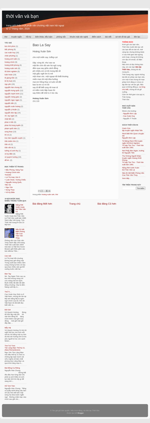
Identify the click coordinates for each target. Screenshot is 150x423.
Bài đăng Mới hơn (42, 203)
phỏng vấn (61, 37)
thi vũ (7, 135)
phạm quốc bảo (11, 128)
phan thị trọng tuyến (12, 125)
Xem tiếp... (126, 178)
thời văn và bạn (22, 16)
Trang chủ (74, 203)
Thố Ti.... (8, 292)
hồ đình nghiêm (11, 71)
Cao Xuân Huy (129, 116)
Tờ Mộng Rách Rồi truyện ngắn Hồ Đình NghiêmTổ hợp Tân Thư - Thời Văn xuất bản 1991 (133, 144)
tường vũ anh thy (11, 151)
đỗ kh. (7, 160)
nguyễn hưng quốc (12, 91)
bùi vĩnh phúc (10, 46)
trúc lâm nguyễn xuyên (14, 138)
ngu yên (8, 84)
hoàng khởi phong (12, 65)
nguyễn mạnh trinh (12, 94)
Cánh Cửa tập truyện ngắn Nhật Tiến (132, 129)
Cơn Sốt (8, 256)
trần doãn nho (10, 141)
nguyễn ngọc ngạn (12, 100)
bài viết (108, 37)
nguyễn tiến (9, 103)
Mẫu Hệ (8, 328)
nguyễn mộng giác (12, 97)
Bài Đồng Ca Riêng (12, 368)
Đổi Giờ (8, 310)
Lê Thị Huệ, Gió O (13, 177)
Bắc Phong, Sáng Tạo (14, 170)
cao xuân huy (10, 53)
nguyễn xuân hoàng (12, 106)
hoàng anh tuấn (11, 59)
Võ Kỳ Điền (10, 192)
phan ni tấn (9, 122)
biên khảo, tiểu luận (43, 37)
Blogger (81, 413)
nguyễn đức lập (11, 113)
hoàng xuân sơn (48, 194)
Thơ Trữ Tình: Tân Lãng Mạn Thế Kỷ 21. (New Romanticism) (15, 348)
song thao (8, 132)
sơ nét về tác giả (122, 37)
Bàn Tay (8, 274)
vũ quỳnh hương (11, 157)
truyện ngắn (16, 37)
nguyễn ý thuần (11, 110)
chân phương (10, 56)
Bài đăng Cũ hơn (106, 203)
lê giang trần (9, 78)
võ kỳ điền (9, 154)
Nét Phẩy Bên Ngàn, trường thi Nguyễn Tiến (133, 152)
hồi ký (28, 37)
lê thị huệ (8, 81)
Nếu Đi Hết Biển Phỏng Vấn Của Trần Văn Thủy (20, 233)
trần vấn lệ (9, 147)
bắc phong (9, 49)
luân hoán (8, 75)
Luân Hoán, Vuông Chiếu (16, 180)
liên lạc (137, 37)
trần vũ (7, 144)
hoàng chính (9, 62)
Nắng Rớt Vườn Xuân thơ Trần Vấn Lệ (21, 208)
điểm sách (96, 37)
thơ (6, 37)
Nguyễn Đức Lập (130, 114)
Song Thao (10, 190)
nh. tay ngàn (9, 116)
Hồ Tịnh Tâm (10, 386)
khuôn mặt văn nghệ (79, 37)
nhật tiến (8, 119)
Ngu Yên (9, 187)
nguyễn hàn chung (12, 87)
